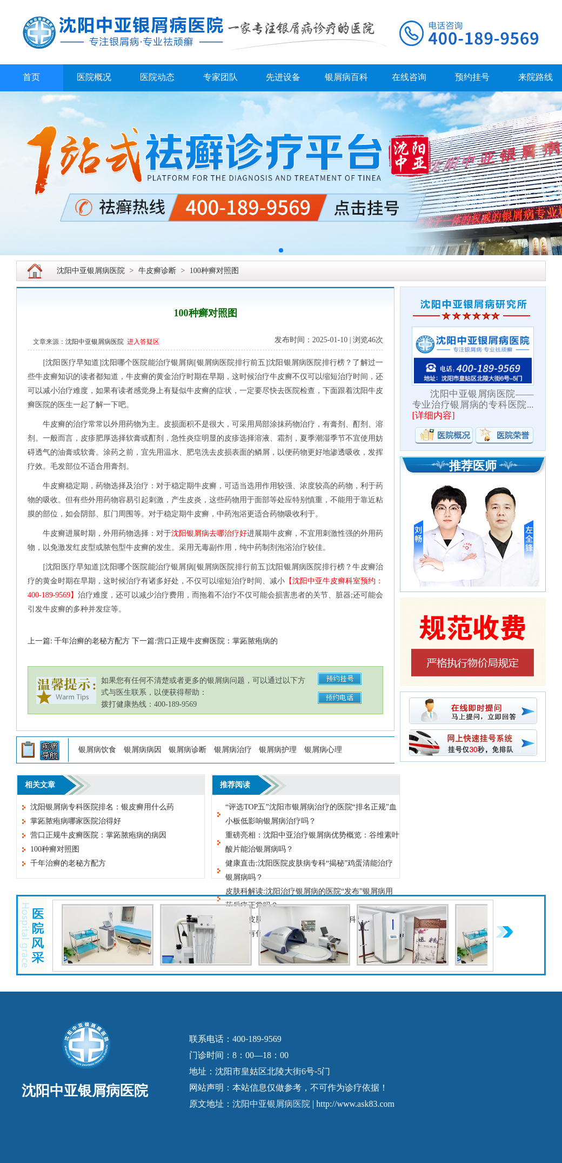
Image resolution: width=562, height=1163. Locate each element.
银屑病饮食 (97, 750)
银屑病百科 (346, 77)
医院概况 (94, 77)
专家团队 (220, 77)
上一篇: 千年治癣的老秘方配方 (79, 641)
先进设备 (283, 77)
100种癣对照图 (214, 271)
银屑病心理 (323, 750)
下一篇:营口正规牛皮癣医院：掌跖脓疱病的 (205, 641)
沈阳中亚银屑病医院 (91, 271)
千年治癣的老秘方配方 (68, 863)
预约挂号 (472, 77)
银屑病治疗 (233, 750)
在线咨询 (409, 77)
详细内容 (433, 415)
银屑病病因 (143, 750)
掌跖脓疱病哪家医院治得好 (75, 821)
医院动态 (157, 77)
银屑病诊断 (187, 750)
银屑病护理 (278, 750)
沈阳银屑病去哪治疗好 (209, 533)
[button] (281, 250)
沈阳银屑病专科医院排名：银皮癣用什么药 (102, 807)
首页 (31, 77)
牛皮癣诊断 (157, 271)
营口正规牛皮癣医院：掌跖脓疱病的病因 (98, 835)
